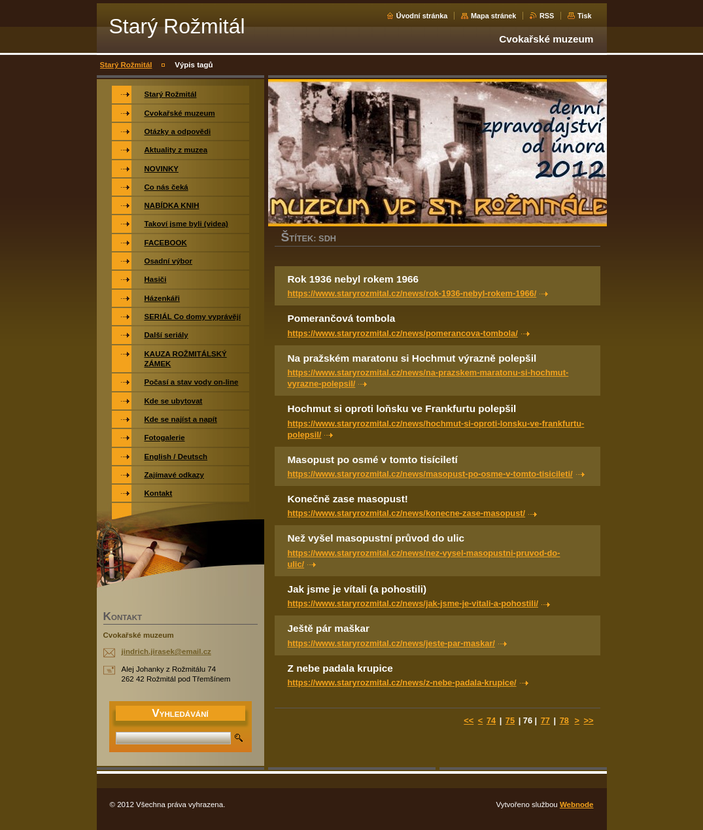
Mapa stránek (494, 16)
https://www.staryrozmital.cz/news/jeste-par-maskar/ (391, 643)
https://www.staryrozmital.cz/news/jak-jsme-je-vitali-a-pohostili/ (413, 603)
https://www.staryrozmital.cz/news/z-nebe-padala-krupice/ (402, 682)
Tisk (584, 16)
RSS (547, 16)
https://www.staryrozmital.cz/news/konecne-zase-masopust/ (407, 513)
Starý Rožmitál (126, 65)
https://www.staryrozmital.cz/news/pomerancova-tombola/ (403, 333)
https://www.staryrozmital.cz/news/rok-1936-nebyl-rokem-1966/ (412, 293)
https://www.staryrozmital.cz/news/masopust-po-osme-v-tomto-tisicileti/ (430, 474)
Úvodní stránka (422, 16)
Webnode (577, 804)
